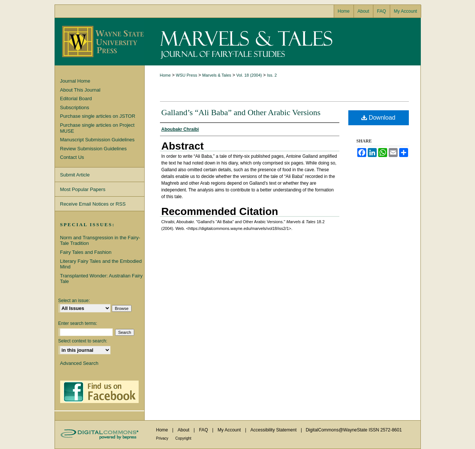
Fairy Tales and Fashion (86, 252)
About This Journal (80, 90)
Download (378, 117)
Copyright (183, 438)
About (184, 430)
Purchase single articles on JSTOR (97, 116)
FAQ (204, 430)
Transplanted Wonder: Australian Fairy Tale (101, 279)
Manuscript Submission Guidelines (97, 139)
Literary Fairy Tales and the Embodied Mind (101, 264)
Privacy (163, 438)
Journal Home (75, 81)
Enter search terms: (78, 323)
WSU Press (186, 75)
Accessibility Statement (274, 430)
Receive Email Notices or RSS (93, 204)
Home (165, 75)
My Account (230, 430)
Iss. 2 (272, 75)
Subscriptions (74, 107)
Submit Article (75, 175)
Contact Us (72, 157)
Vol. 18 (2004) (249, 75)
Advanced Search (79, 363)
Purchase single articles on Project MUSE (97, 128)
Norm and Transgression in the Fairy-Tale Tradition (100, 240)
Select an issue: (74, 300)
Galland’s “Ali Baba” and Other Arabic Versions (241, 112)
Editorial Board (76, 98)
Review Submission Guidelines (93, 148)
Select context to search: (82, 341)
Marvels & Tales (282, 41)
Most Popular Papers (82, 189)
